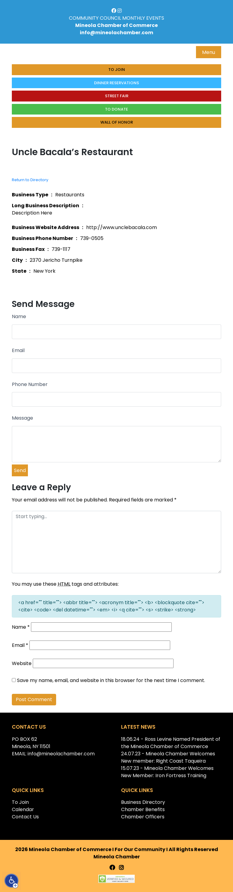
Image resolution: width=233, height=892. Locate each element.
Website (22, 663)
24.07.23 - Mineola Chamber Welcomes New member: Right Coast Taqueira (168, 757)
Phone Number (30, 384)
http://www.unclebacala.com (121, 227)
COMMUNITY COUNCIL (95, 18)
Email (18, 350)
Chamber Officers (142, 816)
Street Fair (116, 96)
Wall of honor (116, 122)
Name (19, 316)
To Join (116, 69)
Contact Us (25, 816)
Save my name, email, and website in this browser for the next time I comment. (111, 680)
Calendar (23, 809)
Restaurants (69, 194)
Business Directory (143, 802)
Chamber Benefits (143, 809)
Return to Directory (30, 180)
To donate (116, 109)
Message (22, 417)
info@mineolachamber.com (116, 32)
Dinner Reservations (116, 83)
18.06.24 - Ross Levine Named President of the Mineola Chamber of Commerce (170, 743)
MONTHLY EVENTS (143, 18)
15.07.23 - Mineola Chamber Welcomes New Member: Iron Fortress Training (167, 772)
